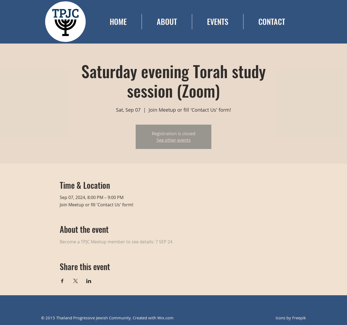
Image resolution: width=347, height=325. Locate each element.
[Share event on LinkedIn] (88, 281)
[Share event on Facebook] (62, 281)
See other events (173, 140)
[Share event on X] (75, 281)
